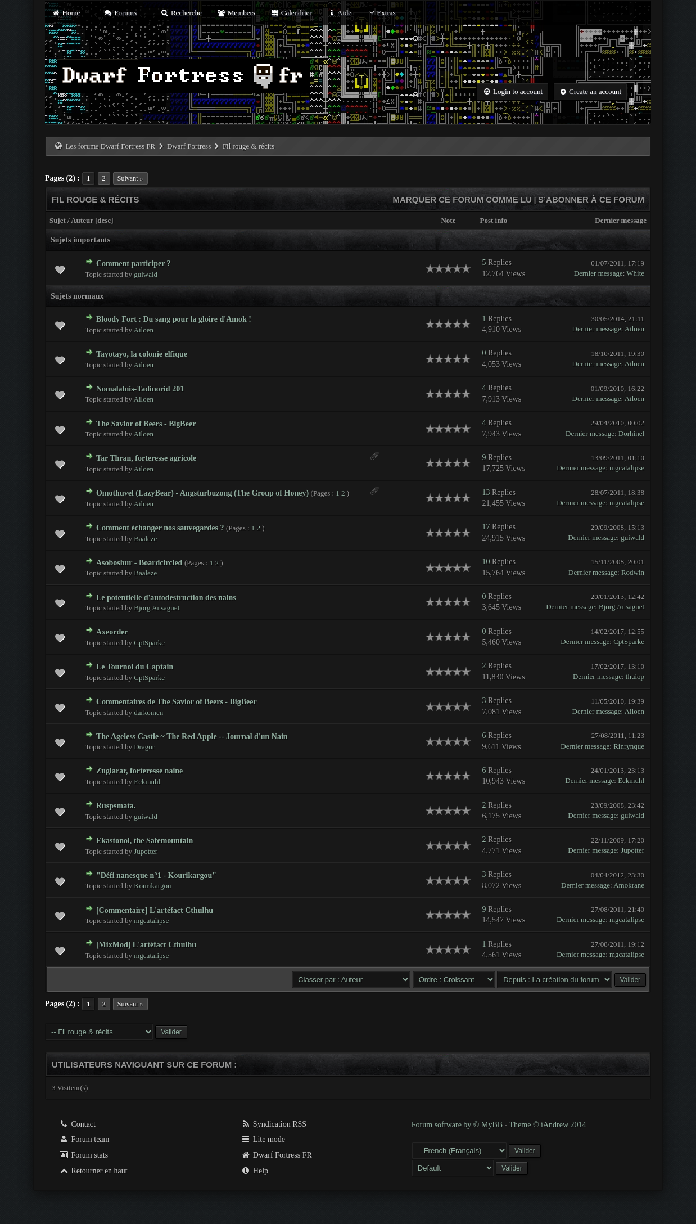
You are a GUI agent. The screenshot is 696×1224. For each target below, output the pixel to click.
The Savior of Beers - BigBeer (146, 424)
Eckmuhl (147, 781)
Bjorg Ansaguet (156, 608)
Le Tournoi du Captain (134, 667)
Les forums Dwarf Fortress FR (111, 146)
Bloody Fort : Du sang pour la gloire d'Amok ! (173, 319)
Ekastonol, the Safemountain (144, 840)
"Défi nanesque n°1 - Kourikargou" (156, 875)
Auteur (82, 220)
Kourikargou (152, 885)
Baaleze (145, 538)
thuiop (635, 676)
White (635, 273)
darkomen (148, 712)
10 (486, 561)
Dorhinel (631, 433)
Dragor (144, 746)
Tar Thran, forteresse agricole (146, 458)
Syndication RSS (273, 1124)
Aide (339, 12)
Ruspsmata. (115, 806)
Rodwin (632, 572)
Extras (381, 12)
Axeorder (112, 632)
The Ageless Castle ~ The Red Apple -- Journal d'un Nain (192, 736)
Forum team (84, 1139)
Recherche (181, 12)
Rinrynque (628, 746)
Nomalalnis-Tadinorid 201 (140, 389)
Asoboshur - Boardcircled (139, 563)
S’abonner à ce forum (591, 199)
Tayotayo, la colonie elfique (141, 354)
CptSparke (149, 642)
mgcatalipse (626, 468)
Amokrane (628, 885)
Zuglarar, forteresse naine (139, 771)
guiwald (145, 274)
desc (104, 220)
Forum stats (83, 1155)
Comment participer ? (133, 263)
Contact (77, 1124)
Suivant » (130, 178)
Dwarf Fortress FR (276, 1155)
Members (236, 12)
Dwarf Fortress (189, 146)
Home (66, 12)
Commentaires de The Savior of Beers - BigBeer (176, 702)
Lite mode (263, 1139)
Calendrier (291, 12)
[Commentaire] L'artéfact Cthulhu (154, 910)
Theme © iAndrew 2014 (547, 1124)
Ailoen (143, 330)
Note (448, 220)
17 (486, 527)
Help (254, 1171)
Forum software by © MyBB (458, 1124)
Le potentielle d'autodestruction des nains (166, 597)
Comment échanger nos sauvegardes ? (160, 528)
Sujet (57, 220)
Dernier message (621, 220)
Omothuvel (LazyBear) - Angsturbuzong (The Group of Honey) (202, 493)
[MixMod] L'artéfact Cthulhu (146, 944)
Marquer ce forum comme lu (462, 199)
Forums (120, 12)
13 (486, 492)
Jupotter (145, 851)
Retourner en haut (93, 1171)
